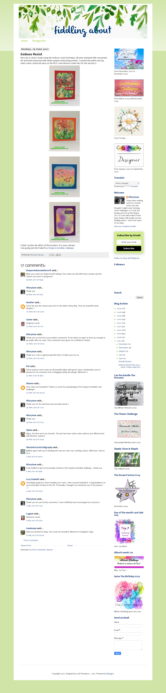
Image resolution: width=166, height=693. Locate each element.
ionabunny (31, 529)
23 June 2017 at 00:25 (35, 393)
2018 (119, 337)
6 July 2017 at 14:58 (34, 471)
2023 (119, 319)
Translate (131, 186)
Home (24, 41)
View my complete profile (125, 226)
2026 (119, 309)
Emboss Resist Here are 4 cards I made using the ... (130, 366)
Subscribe (128, 248)
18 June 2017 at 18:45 (34, 280)
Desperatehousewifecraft (38, 271)
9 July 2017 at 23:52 (34, 521)
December (123, 344)
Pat (28, 366)
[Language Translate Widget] (127, 183)
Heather (30, 303)
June (121, 359)
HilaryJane (31, 288)
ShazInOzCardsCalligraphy (39, 448)
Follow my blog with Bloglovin (126, 258)
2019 (119, 334)
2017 (119, 341)
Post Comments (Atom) (42, 550)
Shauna (30, 384)
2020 (119, 330)
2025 (119, 312)
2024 (119, 316)
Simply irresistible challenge (61, 248)
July (121, 355)
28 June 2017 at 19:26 (35, 440)
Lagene (29, 514)
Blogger (110, 674)
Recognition (39, 41)
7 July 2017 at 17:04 (34, 506)
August (122, 351)
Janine (29, 320)
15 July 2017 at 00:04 (35, 535)
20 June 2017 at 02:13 (35, 312)
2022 (119, 323)
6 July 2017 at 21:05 (34, 491)
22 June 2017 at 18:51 (34, 376)
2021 (119, 327)
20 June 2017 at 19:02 (35, 344)
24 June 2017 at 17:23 (35, 408)
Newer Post (26, 546)
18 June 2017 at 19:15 (34, 295)
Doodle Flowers (125, 362)
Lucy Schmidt (32, 479)
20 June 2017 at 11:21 (34, 327)
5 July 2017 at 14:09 (34, 457)
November (124, 348)
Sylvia (29, 430)
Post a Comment (31, 540)
